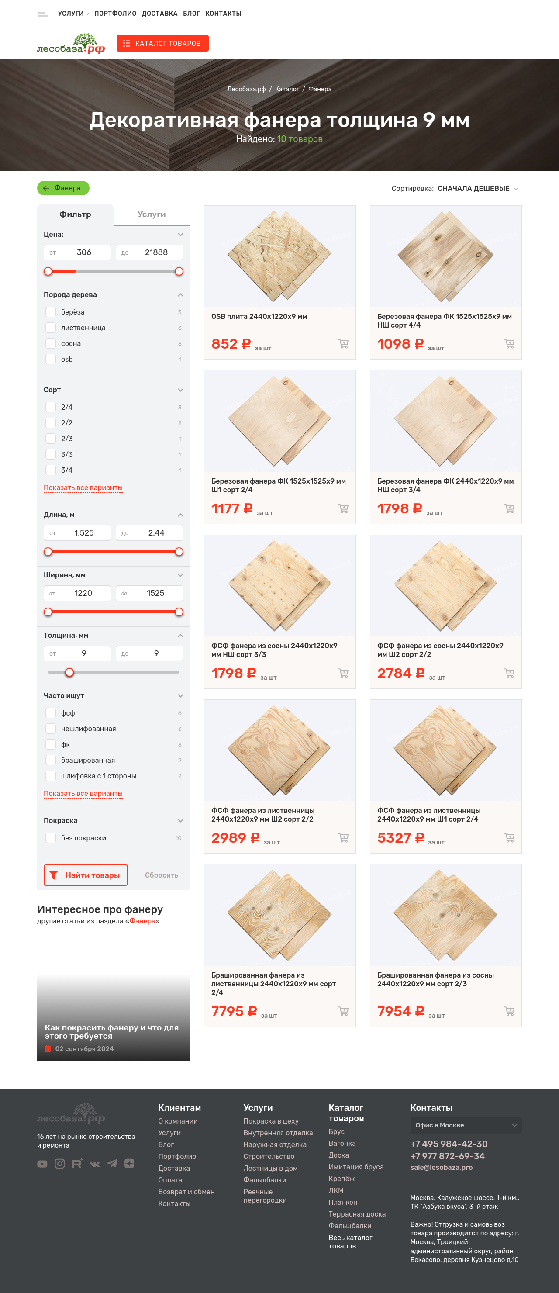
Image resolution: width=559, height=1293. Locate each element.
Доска (339, 1155)
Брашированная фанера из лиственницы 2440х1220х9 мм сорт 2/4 (273, 984)
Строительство (269, 1156)
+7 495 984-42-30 (449, 1144)
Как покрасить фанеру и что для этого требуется (112, 1032)
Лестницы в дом (271, 1168)
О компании (178, 1121)
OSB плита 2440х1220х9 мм (259, 316)
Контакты (224, 13)
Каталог (168, 44)
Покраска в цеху (271, 1121)
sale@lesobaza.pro (442, 1167)
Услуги (170, 1133)
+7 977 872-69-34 (448, 1156)
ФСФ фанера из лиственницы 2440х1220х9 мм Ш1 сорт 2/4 (429, 814)
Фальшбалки (265, 1180)
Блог (191, 13)
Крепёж (342, 1179)
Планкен (343, 1202)
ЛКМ (336, 1190)
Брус (337, 1131)
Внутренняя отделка (278, 1133)
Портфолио (115, 13)
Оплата (171, 1180)
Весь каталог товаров (351, 1242)
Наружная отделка (275, 1145)
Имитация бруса (356, 1167)
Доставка (160, 13)
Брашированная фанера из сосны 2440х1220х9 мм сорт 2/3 (435, 979)
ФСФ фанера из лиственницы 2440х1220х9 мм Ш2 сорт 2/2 (263, 814)
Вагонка (342, 1143)
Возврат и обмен (187, 1192)
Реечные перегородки (265, 1196)
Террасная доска (357, 1214)
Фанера (68, 188)
